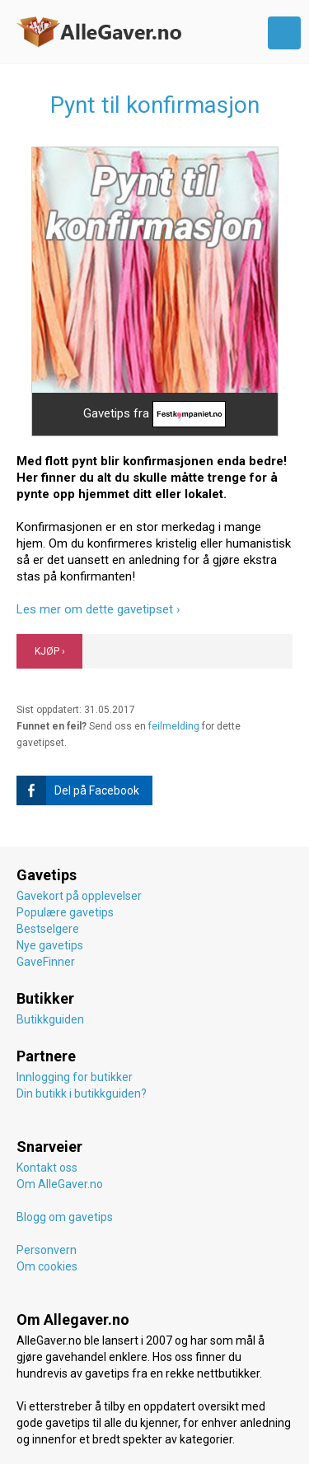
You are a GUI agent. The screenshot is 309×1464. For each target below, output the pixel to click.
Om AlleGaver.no (59, 1184)
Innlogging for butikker (74, 1077)
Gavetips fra (154, 414)
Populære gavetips (65, 912)
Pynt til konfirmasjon (155, 105)
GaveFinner (45, 961)
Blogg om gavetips (64, 1217)
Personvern (46, 1250)
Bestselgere (47, 928)
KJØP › (50, 651)
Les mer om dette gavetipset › (98, 609)
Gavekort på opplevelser (79, 895)
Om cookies (46, 1266)
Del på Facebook (77, 790)
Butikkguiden (50, 1019)
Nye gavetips (49, 945)
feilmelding (173, 726)
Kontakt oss (46, 1167)
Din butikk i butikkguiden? (81, 1093)
